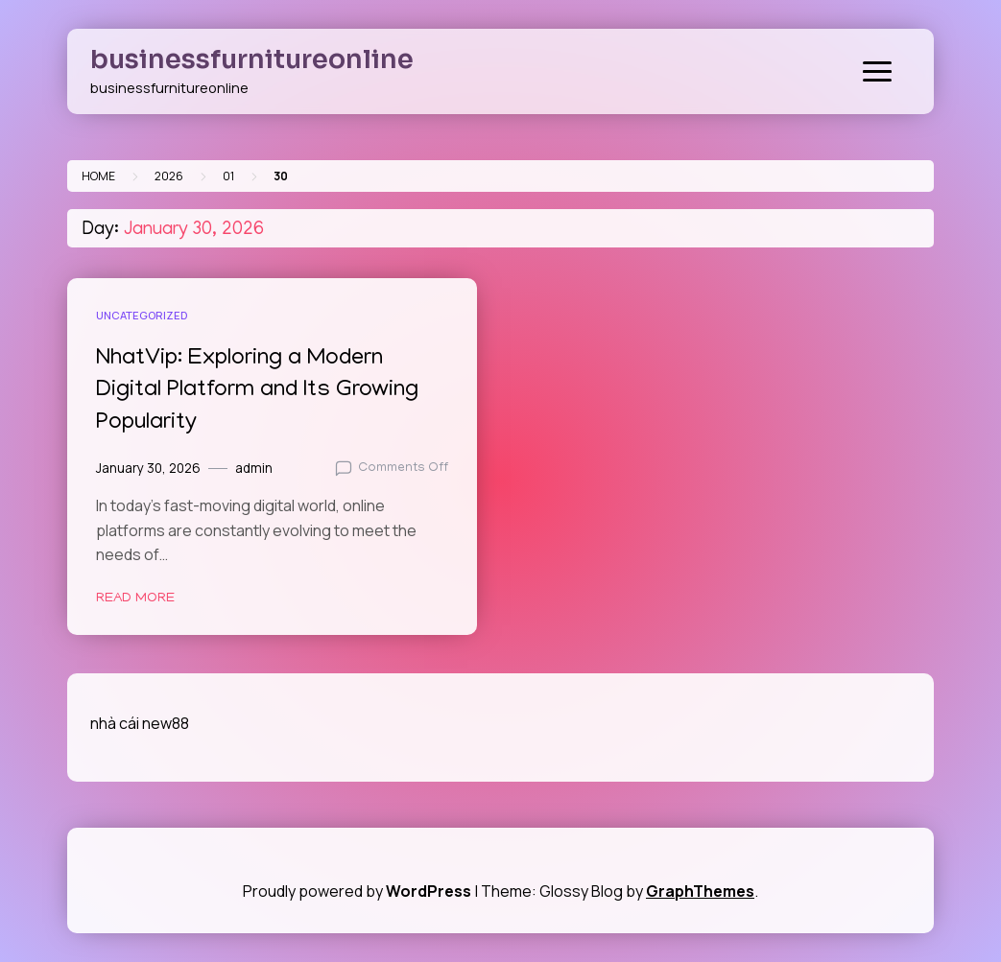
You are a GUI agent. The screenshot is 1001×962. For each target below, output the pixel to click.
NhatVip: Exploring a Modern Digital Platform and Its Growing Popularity (257, 391)
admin (254, 468)
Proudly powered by (358, 891)
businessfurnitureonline (252, 59)
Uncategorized (141, 315)
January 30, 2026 (148, 468)
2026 (169, 176)
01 (228, 176)
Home (98, 176)
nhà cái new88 (139, 723)
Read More (135, 598)
